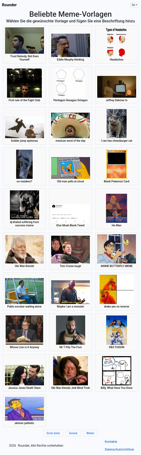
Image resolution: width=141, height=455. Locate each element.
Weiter (90, 433)
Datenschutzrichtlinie (119, 449)
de (133, 4)
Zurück (73, 433)
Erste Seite (53, 433)
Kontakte (111, 442)
